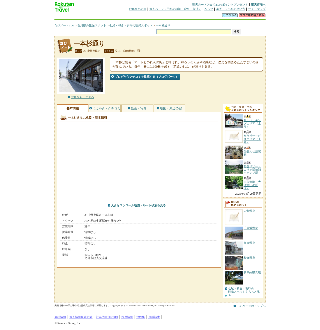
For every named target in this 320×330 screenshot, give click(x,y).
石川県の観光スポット (91, 25)
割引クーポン (125, 16)
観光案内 (161, 16)
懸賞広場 (106, 16)
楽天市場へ (258, 4)
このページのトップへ (251, 306)
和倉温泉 (249, 257)
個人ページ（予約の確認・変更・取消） (175, 9)
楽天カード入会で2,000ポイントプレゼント (220, 4)
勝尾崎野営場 (252, 272)
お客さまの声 (137, 9)
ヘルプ (208, 9)
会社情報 (60, 317)
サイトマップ (257, 9)
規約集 (140, 317)
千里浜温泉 (251, 228)
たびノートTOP (64, 25)
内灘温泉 (249, 211)
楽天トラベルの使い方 (230, 9)
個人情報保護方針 (80, 317)
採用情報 (127, 317)
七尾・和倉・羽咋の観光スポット (131, 25)
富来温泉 (249, 243)
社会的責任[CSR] (107, 317)
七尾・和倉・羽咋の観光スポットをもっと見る (244, 291)
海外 (88, 16)
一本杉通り (163, 25)
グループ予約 (143, 16)
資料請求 (154, 317)
